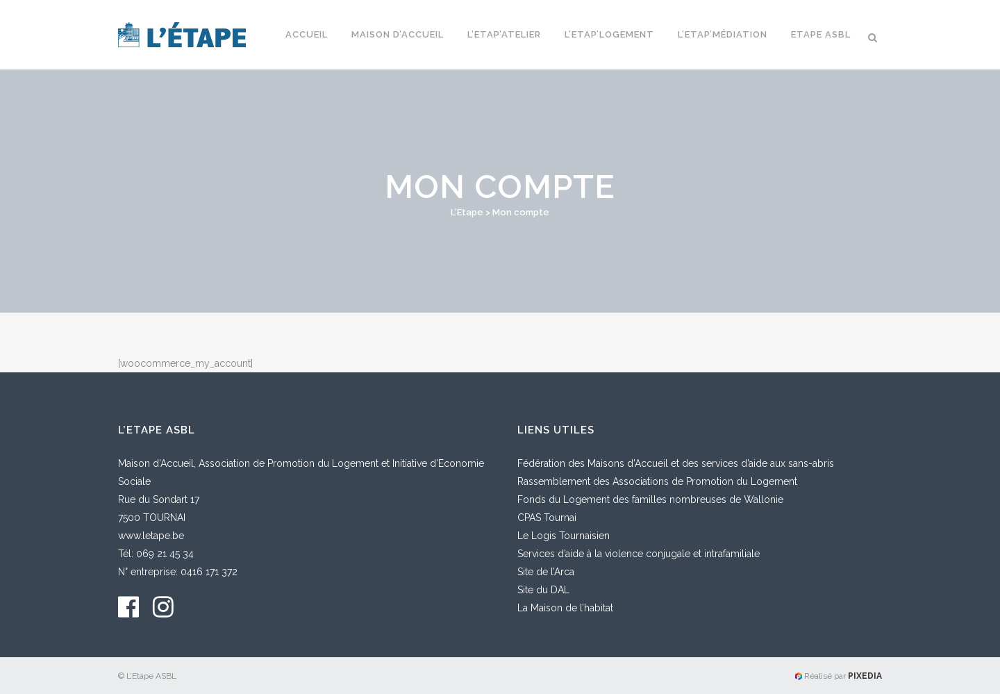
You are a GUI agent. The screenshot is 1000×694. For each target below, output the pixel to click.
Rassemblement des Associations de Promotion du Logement (657, 481)
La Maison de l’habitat (565, 607)
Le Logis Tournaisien (563, 535)
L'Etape (467, 212)
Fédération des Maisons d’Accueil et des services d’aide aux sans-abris (675, 463)
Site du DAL (543, 589)
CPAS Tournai (546, 517)
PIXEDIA (865, 676)
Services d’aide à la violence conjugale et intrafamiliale (638, 553)
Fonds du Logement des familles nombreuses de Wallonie (650, 499)
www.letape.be (151, 535)
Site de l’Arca (545, 571)
